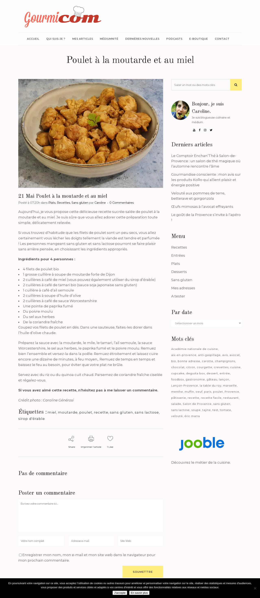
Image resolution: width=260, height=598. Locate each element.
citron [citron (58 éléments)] (190, 367)
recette (101, 412)
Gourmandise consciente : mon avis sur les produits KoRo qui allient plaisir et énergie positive (206, 179)
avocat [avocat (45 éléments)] (235, 355)
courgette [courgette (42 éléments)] (204, 367)
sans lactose (147, 412)
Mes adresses (183, 288)
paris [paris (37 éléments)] (207, 391)
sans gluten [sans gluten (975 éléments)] (221, 403)
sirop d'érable (31, 419)
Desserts (179, 272)
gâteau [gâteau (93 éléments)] (212, 379)
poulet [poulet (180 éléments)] (218, 391)
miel (52, 412)
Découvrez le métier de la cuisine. (201, 462)
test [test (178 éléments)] (215, 410)
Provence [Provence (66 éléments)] (232, 391)
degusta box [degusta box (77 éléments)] (195, 373)
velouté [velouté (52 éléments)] (177, 416)
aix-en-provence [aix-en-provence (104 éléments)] (183, 355)
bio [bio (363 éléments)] (173, 361)
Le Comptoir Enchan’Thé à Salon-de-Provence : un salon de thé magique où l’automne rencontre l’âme (205, 161)
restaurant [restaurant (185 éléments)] (231, 397)
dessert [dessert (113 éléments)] (212, 373)
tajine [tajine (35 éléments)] (206, 410)
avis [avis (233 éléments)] (225, 355)
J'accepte (120, 592)
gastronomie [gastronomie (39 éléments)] (195, 379)
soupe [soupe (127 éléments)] (196, 410)
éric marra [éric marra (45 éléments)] (192, 416)
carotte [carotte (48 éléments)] (207, 361)
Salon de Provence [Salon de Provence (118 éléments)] (197, 403)
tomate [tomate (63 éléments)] (225, 410)
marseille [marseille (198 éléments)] (230, 385)
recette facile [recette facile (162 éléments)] (211, 397)
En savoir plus (139, 592)
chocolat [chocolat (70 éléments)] (178, 367)
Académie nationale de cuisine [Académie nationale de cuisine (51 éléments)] (194, 348)
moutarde (68, 412)
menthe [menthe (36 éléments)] (177, 391)
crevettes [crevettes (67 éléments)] (221, 367)
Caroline (100, 203)
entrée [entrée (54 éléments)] (225, 373)
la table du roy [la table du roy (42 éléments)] (210, 385)
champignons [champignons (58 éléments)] (225, 361)
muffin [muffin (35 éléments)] (189, 391)
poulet (85, 412)
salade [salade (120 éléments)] (176, 403)
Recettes (63, 203)
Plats (51, 203)
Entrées (178, 255)
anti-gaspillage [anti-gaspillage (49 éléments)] (209, 355)
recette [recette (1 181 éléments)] (193, 397)
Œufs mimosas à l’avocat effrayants (202, 207)
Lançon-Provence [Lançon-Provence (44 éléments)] (184, 385)
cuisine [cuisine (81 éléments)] (235, 367)
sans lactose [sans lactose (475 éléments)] (180, 410)
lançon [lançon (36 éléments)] (224, 379)
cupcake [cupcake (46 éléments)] (177, 373)
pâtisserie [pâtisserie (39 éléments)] (178, 397)
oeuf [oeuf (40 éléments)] (199, 391)
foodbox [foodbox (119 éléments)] (177, 379)
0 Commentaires (121, 203)
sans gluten (121, 412)
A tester (178, 296)
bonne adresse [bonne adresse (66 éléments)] (189, 361)
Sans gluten (80, 203)
